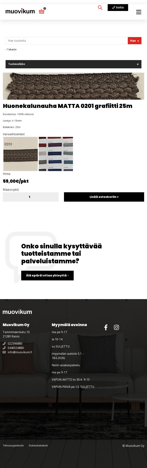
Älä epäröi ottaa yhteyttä (47, 275)
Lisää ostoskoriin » (104, 197)
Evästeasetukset (38, 445)
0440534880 (13, 348)
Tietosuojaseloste (13, 445)
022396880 (12, 344)
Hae (134, 41)
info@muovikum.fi (17, 352)
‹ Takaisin (11, 49)
